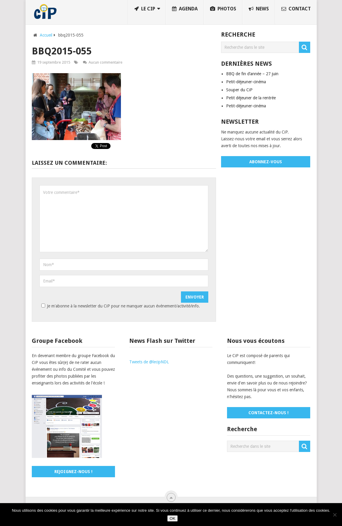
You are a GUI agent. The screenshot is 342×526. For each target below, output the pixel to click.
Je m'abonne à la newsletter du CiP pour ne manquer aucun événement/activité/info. (120, 306)
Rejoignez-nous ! (73, 471)
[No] (335, 515)
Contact (296, 9)
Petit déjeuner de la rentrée (251, 97)
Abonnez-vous (265, 161)
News (259, 9)
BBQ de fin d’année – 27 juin (252, 73)
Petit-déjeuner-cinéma (246, 81)
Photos (223, 9)
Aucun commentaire (105, 62)
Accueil (46, 35)
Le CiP (144, 9)
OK (172, 518)
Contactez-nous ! (268, 412)
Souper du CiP (239, 89)
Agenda (185, 9)
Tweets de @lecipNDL (149, 361)
